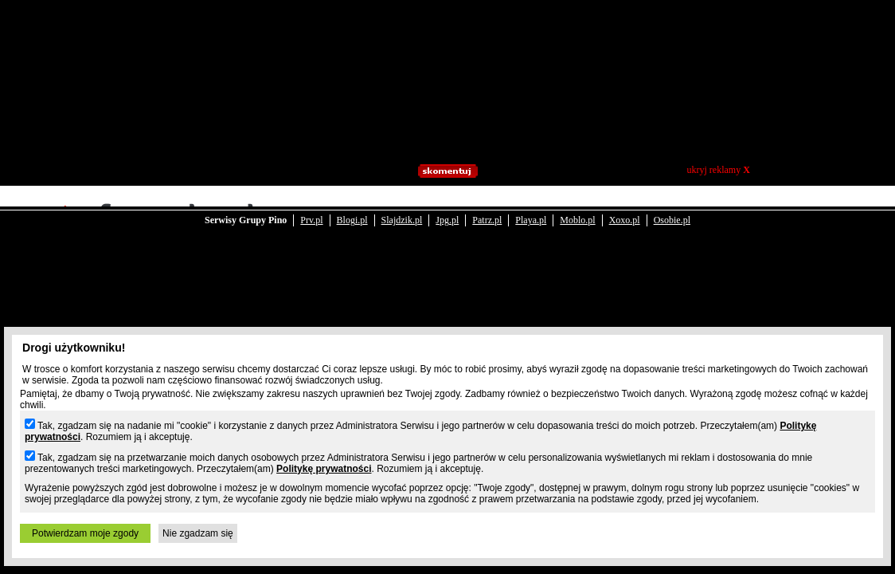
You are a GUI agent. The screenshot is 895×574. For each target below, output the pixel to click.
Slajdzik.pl (402, 208)
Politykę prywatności (323, 468)
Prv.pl (311, 208)
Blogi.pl (352, 208)
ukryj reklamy (718, 169)
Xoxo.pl (624, 208)
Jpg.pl (447, 208)
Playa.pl (530, 208)
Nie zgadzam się (197, 533)
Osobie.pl (672, 208)
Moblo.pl (577, 208)
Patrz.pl (487, 208)
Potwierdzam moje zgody (85, 533)
